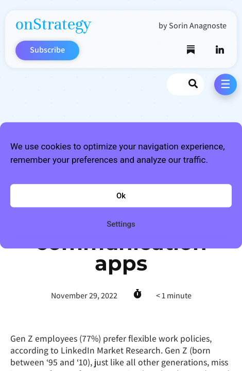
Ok (121, 195)
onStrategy (53, 24)
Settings (121, 224)
